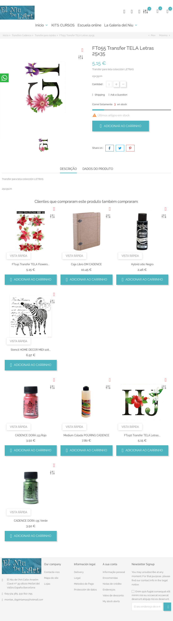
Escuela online (89, 25)
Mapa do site (51, 578)
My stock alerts (111, 601)
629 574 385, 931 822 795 (18, 593)
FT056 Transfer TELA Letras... (142, 435)
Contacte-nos (52, 572)
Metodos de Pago (84, 583)
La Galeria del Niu (121, 25)
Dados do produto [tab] (97, 169)
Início (41, 25)
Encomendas (110, 578)
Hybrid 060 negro (142, 264)
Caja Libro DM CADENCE (86, 264)
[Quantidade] (109, 84)
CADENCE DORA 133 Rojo (30, 435)
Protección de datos (85, 589)
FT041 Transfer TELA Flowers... (30, 264)
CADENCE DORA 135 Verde (31, 520)
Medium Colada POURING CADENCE (86, 435)
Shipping (99, 94)
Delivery (79, 572)
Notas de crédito (112, 583)
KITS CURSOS (63, 25)
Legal (77, 578)
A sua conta (110, 564)
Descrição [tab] (68, 169)
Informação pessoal (114, 572)
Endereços (109, 589)
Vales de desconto (113, 595)
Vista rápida (18, 255)
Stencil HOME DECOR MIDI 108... (31, 349)
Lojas (47, 583)
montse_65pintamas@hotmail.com (24, 599)
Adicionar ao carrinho (120, 126)
